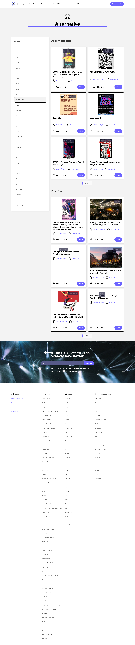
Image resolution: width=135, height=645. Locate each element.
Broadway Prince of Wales (49, 445)
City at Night (45, 470)
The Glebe (98, 466)
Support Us (117, 4)
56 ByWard (45, 407)
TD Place (44, 613)
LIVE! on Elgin (98, 125)
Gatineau (98, 424)
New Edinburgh (100, 445)
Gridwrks (44, 499)
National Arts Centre (48, 563)
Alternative (75, 81)
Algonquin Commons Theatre (51, 411)
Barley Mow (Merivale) (48, 428)
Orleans (97, 453)
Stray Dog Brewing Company (51, 605)
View (81, 87)
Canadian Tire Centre (48, 457)
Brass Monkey (46, 436)
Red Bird (44, 596)
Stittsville (98, 462)
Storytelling (68, 512)
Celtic (66, 415)
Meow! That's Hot (47, 550)
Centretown (109, 96)
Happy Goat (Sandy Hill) (49, 504)
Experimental (69, 436)
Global (67, 453)
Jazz (66, 466)
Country (67, 424)
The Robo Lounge (47, 634)
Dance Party (68, 428)
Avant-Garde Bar (61, 321)
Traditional (68, 520)
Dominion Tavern (98, 79)
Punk (66, 483)
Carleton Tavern (46, 462)
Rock (66, 495)
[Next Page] (87, 183)
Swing (67, 516)
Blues (66, 411)
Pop (66, 474)
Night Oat (45, 567)
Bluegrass (68, 407)
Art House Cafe (98, 277)
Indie (66, 462)
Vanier (97, 470)
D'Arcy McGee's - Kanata (49, 478)
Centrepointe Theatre (48, 466)
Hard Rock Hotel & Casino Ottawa (52, 508)
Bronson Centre (46, 449)
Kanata (97, 436)
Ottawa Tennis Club (48, 579)
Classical (67, 419)
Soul (66, 508)
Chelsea (97, 415)
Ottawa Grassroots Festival (50, 575)
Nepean (97, 440)
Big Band (67, 403)
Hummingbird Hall (47, 520)
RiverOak (44, 601)
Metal (66, 470)
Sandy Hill (98, 457)
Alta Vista (117, 201)
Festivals (44, 487)
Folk (66, 445)
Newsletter (44, 4)
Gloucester (98, 428)
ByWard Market (108, 51)
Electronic (68, 432)
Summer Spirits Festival (49, 609)
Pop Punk (68, 478)
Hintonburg (98, 432)
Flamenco (68, 440)
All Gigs (22, 4)
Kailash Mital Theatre (48, 537)
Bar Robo (44, 432)
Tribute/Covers (69, 525)
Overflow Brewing (99, 229)
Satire (66, 499)
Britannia (98, 403)
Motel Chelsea (46, 558)
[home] (13, 4)
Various (97, 474)
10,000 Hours (46, 398)
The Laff (44, 630)
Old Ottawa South (68, 51)
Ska (66, 504)
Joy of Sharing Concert (48, 529)
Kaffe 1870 (59, 125)
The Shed (44, 638)
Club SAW (45, 474)
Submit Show (57, 4)
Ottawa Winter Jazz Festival (50, 584)
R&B (66, 487)
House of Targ (60, 81)
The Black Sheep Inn (48, 617)
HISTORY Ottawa (47, 512)
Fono (43, 491)
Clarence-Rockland (101, 419)
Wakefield (72, 96)
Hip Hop (67, 457)
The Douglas (45, 622)
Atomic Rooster (46, 419)
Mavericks (45, 546)
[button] (32, 4)
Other (43, 571)
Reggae (67, 491)
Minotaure (45, 554)
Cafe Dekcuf (45, 453)
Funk (66, 449)
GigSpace (44, 495)
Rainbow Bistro (98, 302)
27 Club (44, 403)
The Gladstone (46, 626)
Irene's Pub (45, 525)
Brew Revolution (47, 440)
